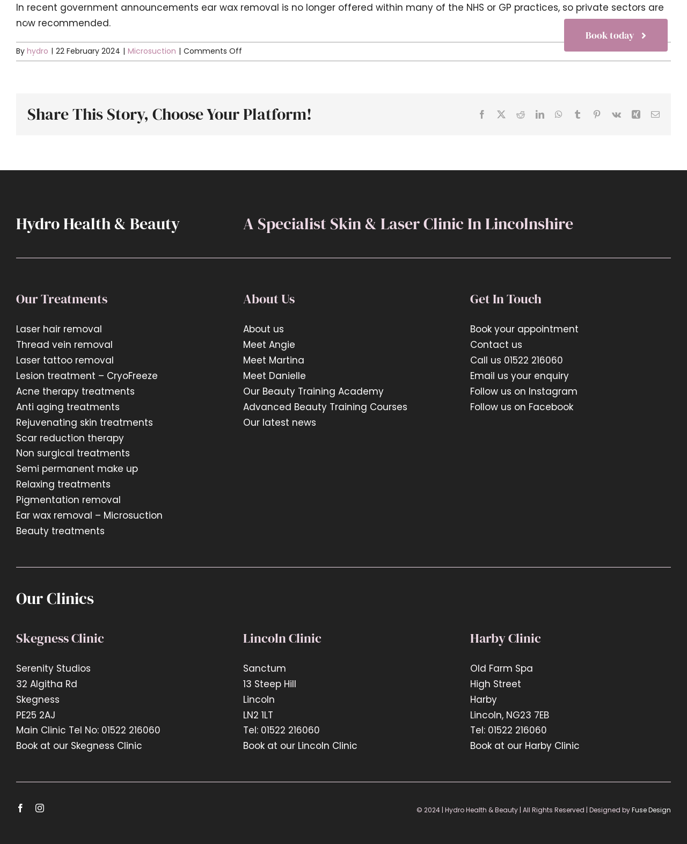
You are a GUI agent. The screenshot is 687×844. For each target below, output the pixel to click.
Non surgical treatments (73, 453)
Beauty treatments (60, 531)
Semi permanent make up (77, 468)
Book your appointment (524, 329)
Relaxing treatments (63, 484)
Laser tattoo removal (65, 360)
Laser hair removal (59, 329)
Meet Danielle (274, 375)
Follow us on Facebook (521, 407)
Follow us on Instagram (524, 391)
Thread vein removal (64, 344)
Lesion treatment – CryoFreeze (87, 375)
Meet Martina (273, 360)
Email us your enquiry (519, 375)
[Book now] (616, 35)
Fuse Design (651, 809)
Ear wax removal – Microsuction (89, 515)
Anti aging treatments (68, 407)
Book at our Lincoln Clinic (300, 745)
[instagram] (39, 808)
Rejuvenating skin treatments (84, 422)
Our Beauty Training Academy (313, 391)
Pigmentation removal (68, 499)
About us (263, 329)
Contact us (496, 344)
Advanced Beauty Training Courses (325, 407)
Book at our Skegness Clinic (79, 745)
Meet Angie (269, 344)
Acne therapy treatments (75, 391)
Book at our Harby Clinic (525, 745)
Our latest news (281, 422)
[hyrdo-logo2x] (71, 19)
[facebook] (20, 808)
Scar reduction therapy (70, 438)
